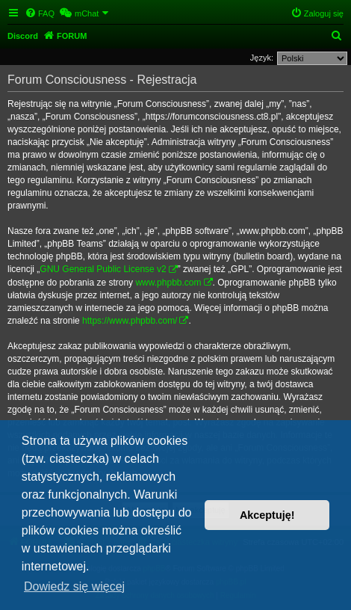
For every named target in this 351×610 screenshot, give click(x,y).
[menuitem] (40, 13)
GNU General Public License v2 (103, 269)
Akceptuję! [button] (267, 515)
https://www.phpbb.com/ (129, 320)
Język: (261, 57)
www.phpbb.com (168, 282)
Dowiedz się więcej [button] (74, 586)
